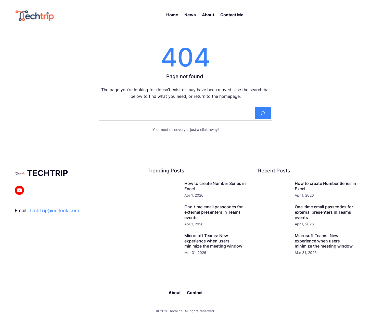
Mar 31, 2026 (195, 252)
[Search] (263, 113)
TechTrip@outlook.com (54, 210)
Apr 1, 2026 (193, 195)
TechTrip (47, 173)
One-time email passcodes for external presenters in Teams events (213, 212)
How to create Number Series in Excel (215, 186)
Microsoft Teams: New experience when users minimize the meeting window (213, 241)
